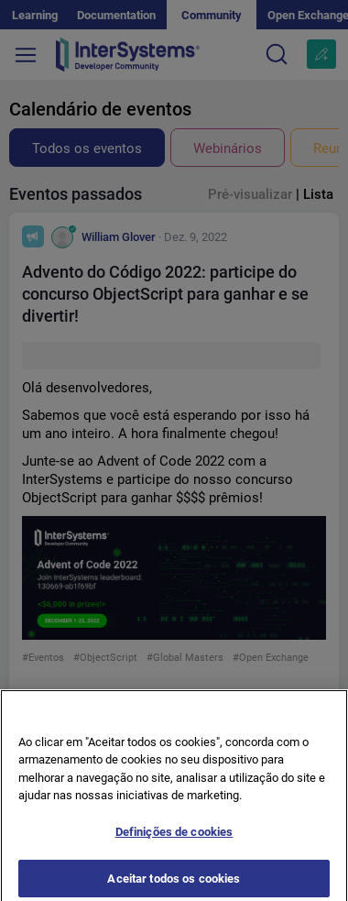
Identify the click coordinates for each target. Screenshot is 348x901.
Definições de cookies (174, 838)
